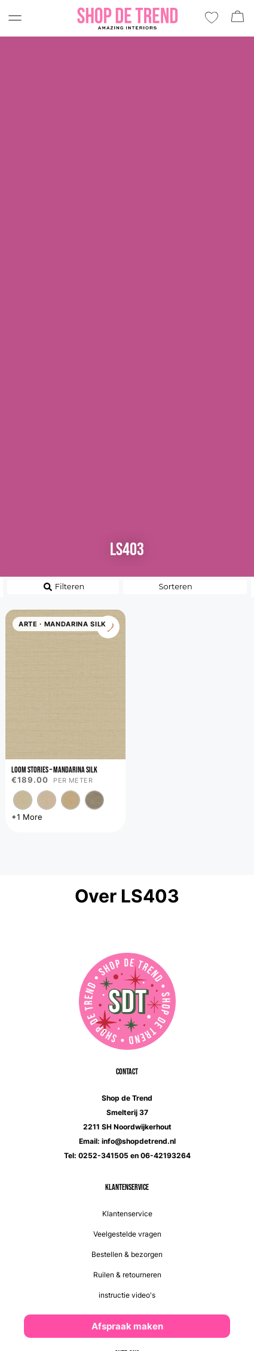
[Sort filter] (185, 587)
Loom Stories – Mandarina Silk (54, 770)
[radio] (23, 800)
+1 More (26, 817)
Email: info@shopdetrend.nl (127, 1141)
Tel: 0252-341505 (96, 1155)
